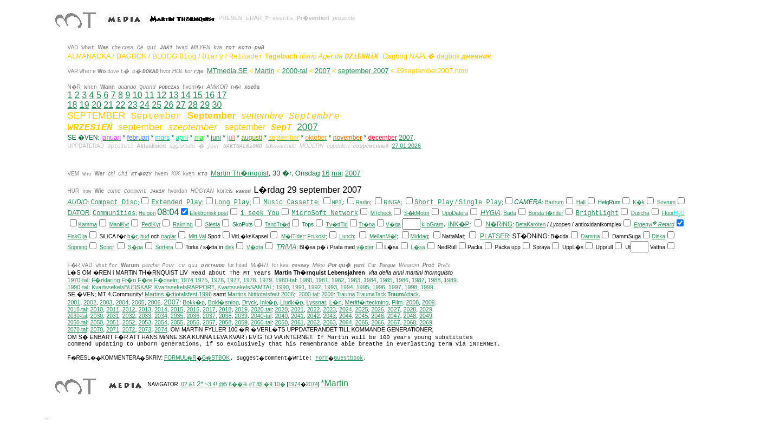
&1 (192, 384)
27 (181, 104)
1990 (282, 287)
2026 (377, 309)
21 (108, 104)
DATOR (79, 213)
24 (145, 104)
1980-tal (285, 280)
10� (279, 384)
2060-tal (261, 322)
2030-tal (77, 316)
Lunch (346, 236)
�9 (268, 384)
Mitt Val (197, 236)
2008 (412, 302)
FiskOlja (77, 236)
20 (96, 104)
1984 (369, 280)
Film (397, 302)
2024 (345, 309)
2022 (313, 309)
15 (198, 95)
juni (216, 137)
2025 (361, 309)
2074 (160, 329)
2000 (327, 294)
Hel (143, 213)
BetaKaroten (531, 224)
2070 (96, 329)
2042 (313, 316)
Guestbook (348, 358)
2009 (428, 302)
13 (173, 95)
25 (156, 104)
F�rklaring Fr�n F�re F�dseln (134, 280)
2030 (96, 316)
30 (217, 104)
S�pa (135, 247)
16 (210, 95)
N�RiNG (498, 224)
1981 (321, 280)
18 (72, 104)
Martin (265, 71)
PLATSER (494, 236)
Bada (509, 213)
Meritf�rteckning (367, 302)
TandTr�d (277, 224)
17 (221, 95)
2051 (112, 322)
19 (84, 104)
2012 (128, 309)
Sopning (78, 247)
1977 (233, 280)
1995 (362, 287)
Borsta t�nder (545, 213)
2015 (177, 309)
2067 (393, 322)
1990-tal (78, 287)
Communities (114, 213)
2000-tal (294, 71)
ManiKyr (119, 224)
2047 (393, 316)
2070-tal (77, 330)
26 (169, 104)
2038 (225, 316)
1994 (346, 287)
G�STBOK (216, 358)
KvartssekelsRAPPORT (184, 287)
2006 (154, 302)
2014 (160, 309)
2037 (209, 316)
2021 (297, 309)
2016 (192, 309)
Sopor (107, 247)
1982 (338, 280)
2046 (377, 316)
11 (149, 95)
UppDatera (455, 213)
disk (229, 247)
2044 (345, 316)
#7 (252, 384)
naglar (168, 236)
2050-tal (77, 323)
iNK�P (458, 224)
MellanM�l (383, 236)
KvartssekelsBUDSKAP (121, 287)
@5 (223, 384)
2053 (144, 322)
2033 (144, 316)
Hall (581, 202)
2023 (329, 309)
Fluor (667, 213)
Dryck (249, 302)
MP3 (337, 203)
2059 (241, 322)
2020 (281, 309)
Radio (363, 202)
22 (121, 104)
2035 (177, 316)
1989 (450, 280)
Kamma (88, 224)
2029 (425, 309)
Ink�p (268, 302)
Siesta (212, 224)
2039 (241, 316)
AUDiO (78, 202)
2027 (393, 309)
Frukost (316, 236)
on (152, 213)
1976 (217, 280)
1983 (353, 280)
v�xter (365, 247)
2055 (177, 322)
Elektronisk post (209, 213)
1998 (411, 287)
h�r (132, 236)
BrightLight (597, 213)
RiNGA (392, 202)
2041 (297, 316)
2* (200, 384)
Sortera (164, 247)
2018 (225, 309)
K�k (639, 202)
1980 (305, 280)
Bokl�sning (223, 302)
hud (145, 236)
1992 (314, 287)
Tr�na (367, 224)
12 (161, 95)
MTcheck (381, 213)
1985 (386, 280)
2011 (112, 309)
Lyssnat (316, 302)
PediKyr (150, 224)
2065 (361, 322)
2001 (74, 302)
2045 (361, 316)
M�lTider (292, 236)
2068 (410, 322)
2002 (89, 302)
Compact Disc (113, 202)
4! (215, 384)
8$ (259, 384)
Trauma (345, 294)
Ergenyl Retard (654, 224)
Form (321, 358)
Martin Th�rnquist (240, 173)
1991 (298, 287)
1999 (426, 287)
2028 (410, 309)
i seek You (260, 213)
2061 (297, 322)
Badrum (554, 202)
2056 (192, 322)
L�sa (418, 247)
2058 (225, 322)
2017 (209, 309)
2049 (425, 316)
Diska (658, 236)
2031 (112, 316)
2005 (138, 302)
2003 (106, 302)
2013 (144, 309)
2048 (410, 316)
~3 (208, 384)
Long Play (232, 202)
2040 (281, 316)
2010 (96, 309)
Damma (590, 236)
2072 (128, 329)
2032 (128, 316)
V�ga (393, 224)
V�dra (254, 247)
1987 (418, 280)
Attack (403, 294)
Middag (419, 236)
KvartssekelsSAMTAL (244, 287)
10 (137, 95)
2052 (128, 322)
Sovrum (666, 202)
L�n (335, 302)
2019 (241, 309)
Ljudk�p (291, 302)
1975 (201, 280)
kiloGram (432, 224)
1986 (401, 280)
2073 (144, 329)
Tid (344, 224)
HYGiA (490, 213)
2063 (329, 322)
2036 (192, 316)
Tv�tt (333, 224)
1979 (265, 280)
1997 (394, 287)
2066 (377, 322)
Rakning (183, 224)
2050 (96, 322)
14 (186, 95)
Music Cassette (290, 202)
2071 (112, 329)
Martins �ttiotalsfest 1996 (178, 294)
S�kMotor (417, 213)
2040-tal (261, 316)
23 (133, 104)
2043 (329, 316)
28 (193, 104)
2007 (322, 71)
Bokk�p (194, 302)
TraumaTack (371, 294)
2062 (313, 322)
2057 (209, 322)
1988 (434, 280)
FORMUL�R (180, 358)
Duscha (640, 213)
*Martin (334, 383)
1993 (330, 287)
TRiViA (286, 247)
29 (205, 104)
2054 (160, 322)
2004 (121, 302)
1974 (186, 280)
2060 (281, 322)
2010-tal (77, 310)
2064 (345, 322)
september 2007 (363, 71)
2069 (425, 322)
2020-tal (261, 309)
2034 (160, 316)
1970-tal (78, 280)
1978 (249, 280)
